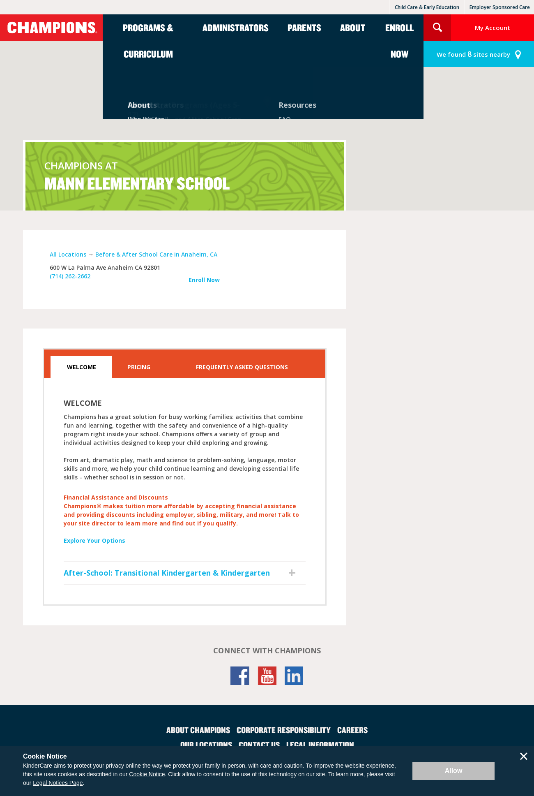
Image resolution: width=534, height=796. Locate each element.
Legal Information (320, 744)
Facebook (239, 675)
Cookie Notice (147, 774)
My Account (492, 27)
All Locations (68, 254)
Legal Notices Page (58, 783)
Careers (352, 730)
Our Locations (206, 744)
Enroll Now (399, 40)
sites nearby (473, 54)
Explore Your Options (94, 540)
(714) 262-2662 (70, 276)
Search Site (437, 27)
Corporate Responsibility (284, 730)
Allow (454, 770)
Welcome (81, 367)
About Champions (198, 730)
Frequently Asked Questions (242, 367)
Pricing (138, 367)
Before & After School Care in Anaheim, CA (156, 254)
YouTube (267, 675)
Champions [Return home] (51, 27)
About (352, 27)
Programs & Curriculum (148, 40)
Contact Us (259, 744)
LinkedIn (294, 675)
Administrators (236, 27)
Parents (304, 27)
